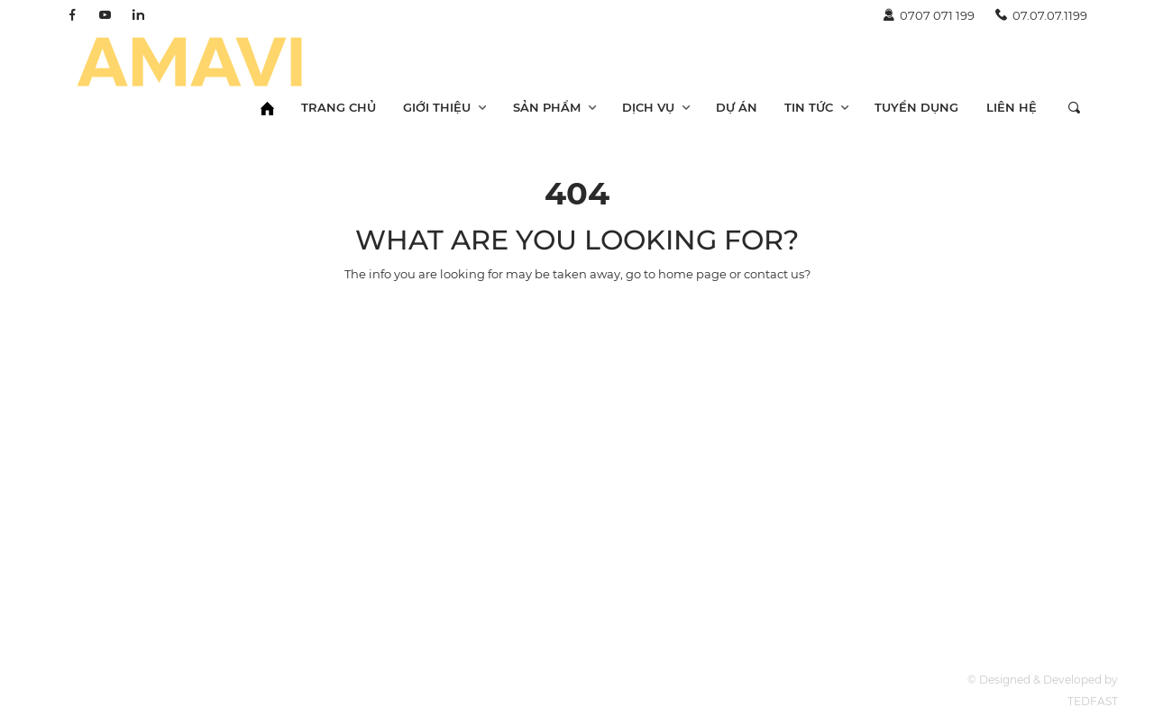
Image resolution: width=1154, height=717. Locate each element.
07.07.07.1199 (1041, 15)
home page (692, 274)
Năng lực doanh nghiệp (792, 699)
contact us (774, 274)
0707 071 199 (929, 15)
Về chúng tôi (758, 677)
